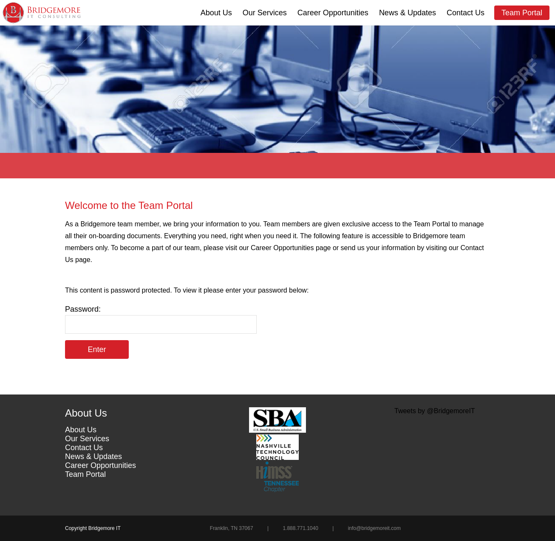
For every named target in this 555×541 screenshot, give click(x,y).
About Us (216, 12)
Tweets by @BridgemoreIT (434, 410)
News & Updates (407, 12)
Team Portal (521, 12)
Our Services (265, 12)
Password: (161, 319)
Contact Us (465, 12)
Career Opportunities (332, 12)
